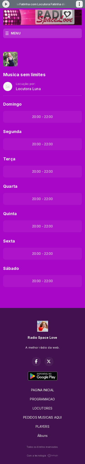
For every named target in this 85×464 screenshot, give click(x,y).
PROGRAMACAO (42, 399)
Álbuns (42, 436)
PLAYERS (42, 426)
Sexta (9, 241)
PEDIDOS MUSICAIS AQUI (42, 417)
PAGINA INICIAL (42, 390)
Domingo (12, 104)
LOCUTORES (42, 408)
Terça (9, 158)
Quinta (10, 213)
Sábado (11, 268)
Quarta (10, 186)
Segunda (12, 131)
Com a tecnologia (42, 455)
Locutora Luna (28, 89)
